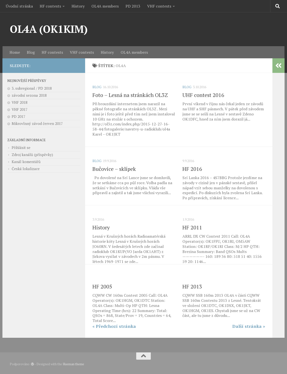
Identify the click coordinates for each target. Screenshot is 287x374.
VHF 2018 (19, 102)
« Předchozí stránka (114, 326)
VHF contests (159, 6)
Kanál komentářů (26, 161)
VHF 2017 (19, 109)
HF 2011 (192, 227)
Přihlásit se (21, 147)
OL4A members (105, 6)
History (78, 6)
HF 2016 (192, 168)
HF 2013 (192, 286)
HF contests (50, 6)
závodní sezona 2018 (29, 95)
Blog (31, 52)
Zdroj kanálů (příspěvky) (32, 154)
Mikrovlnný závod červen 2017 (37, 123)
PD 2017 (18, 116)
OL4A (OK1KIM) (49, 29)
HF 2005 (102, 286)
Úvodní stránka (19, 6)
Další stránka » (248, 326)
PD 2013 (133, 6)
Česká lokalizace (26, 168)
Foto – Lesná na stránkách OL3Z (130, 94)
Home (14, 52)
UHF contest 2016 (203, 94)
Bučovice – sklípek (114, 168)
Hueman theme (73, 364)
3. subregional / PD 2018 (32, 88)
